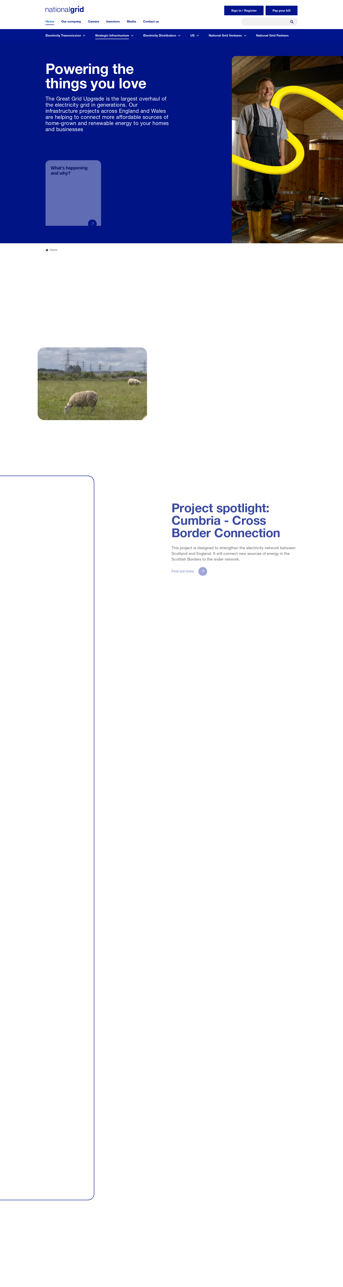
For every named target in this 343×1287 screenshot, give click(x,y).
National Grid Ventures (225, 35)
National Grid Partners (272, 35)
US (192, 35)
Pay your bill (281, 10)
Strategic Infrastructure (112, 35)
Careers (93, 21)
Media (131, 21)
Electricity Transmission (63, 35)
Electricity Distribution (159, 35)
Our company (71, 21)
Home (50, 21)
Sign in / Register (244, 10)
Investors (113, 21)
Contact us (151, 21)
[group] (73, 185)
